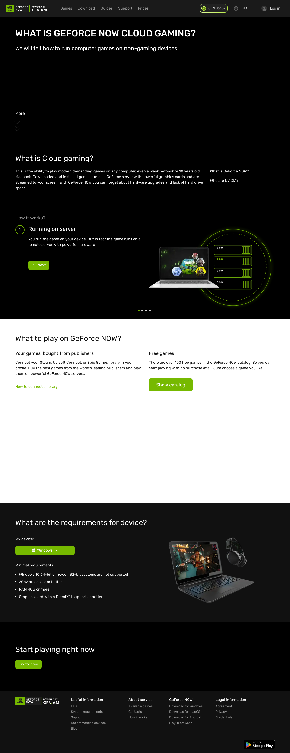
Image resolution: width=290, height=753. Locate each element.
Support (77, 717)
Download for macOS (184, 712)
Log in (270, 8)
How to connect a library (36, 386)
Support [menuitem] (125, 8)
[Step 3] (146, 310)
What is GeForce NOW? (229, 171)
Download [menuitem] (86, 8)
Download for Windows (186, 706)
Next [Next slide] (39, 265)
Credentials (224, 717)
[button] (78, 550)
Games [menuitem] (66, 8)
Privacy (221, 712)
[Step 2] (142, 310)
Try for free (28, 664)
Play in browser (180, 723)
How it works (137, 717)
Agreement (224, 706)
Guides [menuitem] (107, 8)
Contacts (135, 712)
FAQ (74, 706)
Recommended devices (88, 723)
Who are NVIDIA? (224, 180)
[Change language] (240, 8)
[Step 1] (139, 310)
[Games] (145, 451)
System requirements (87, 712)
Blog (74, 728)
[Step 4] (150, 310)
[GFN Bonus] (214, 8)
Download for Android (185, 717)
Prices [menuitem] (143, 8)
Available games (140, 706)
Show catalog (170, 385)
